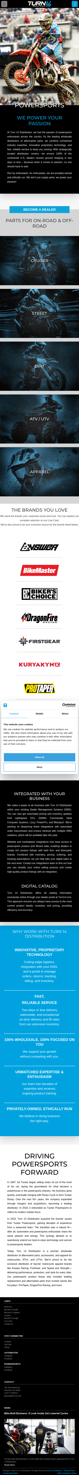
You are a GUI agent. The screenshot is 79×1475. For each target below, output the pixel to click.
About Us (8, 1307)
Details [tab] (39, 713)
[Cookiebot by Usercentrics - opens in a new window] (62, 705)
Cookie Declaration (10, 1473)
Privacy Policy (69, 1470)
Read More (9, 1465)
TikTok (6, 1347)
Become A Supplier (12, 1313)
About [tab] (65, 713)
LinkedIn (7, 1342)
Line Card (8, 1321)
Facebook (8, 1359)
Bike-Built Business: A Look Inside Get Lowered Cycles (36, 1413)
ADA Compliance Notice (67, 1473)
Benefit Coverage (11, 1318)
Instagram (8, 1356)
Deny (39, 767)
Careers (7, 1315)
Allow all (39, 757)
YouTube (7, 1345)
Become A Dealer (39, 209)
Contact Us (8, 1324)
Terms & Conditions (54, 1470)
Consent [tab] (14, 713)
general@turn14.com (12, 1396)
